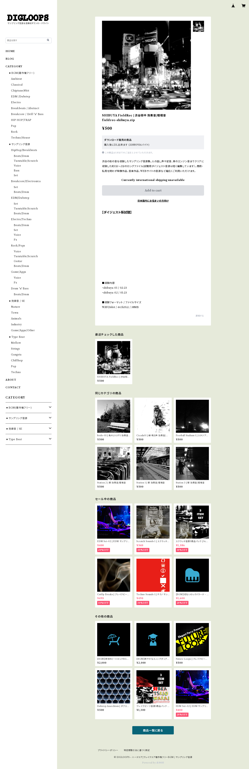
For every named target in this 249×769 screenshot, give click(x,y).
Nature (15, 306)
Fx (15, 239)
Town (14, 312)
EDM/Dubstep (20, 197)
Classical (17, 84)
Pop (13, 125)
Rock (14, 131)
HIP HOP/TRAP (21, 120)
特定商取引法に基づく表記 (137, 750)
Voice (17, 165)
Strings (15, 348)
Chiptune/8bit (20, 90)
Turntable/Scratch (26, 160)
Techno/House (20, 137)
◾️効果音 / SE (16, 301)
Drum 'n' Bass (20, 288)
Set (16, 175)
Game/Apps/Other (23, 330)
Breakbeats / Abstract (25, 108)
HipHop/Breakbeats (24, 150)
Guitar (18, 261)
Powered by (153, 762)
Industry (16, 324)
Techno (16, 372)
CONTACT (13, 387)
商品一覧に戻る (153, 730)
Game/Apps (18, 271)
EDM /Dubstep (20, 96)
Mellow (16, 342)
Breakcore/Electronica (26, 181)
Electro (16, 102)
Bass (17, 170)
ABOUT (11, 379)
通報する (200, 315)
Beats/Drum (21, 156)
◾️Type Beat (16, 336)
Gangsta (16, 354)
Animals (16, 318)
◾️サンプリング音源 (19, 144)
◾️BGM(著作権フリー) (21, 73)
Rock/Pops (18, 245)
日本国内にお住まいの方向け (153, 200)
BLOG (10, 58)
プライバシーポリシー (108, 750)
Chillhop (17, 360)
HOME (10, 51)
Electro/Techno (21, 219)
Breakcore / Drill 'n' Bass (27, 114)
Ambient (16, 78)
